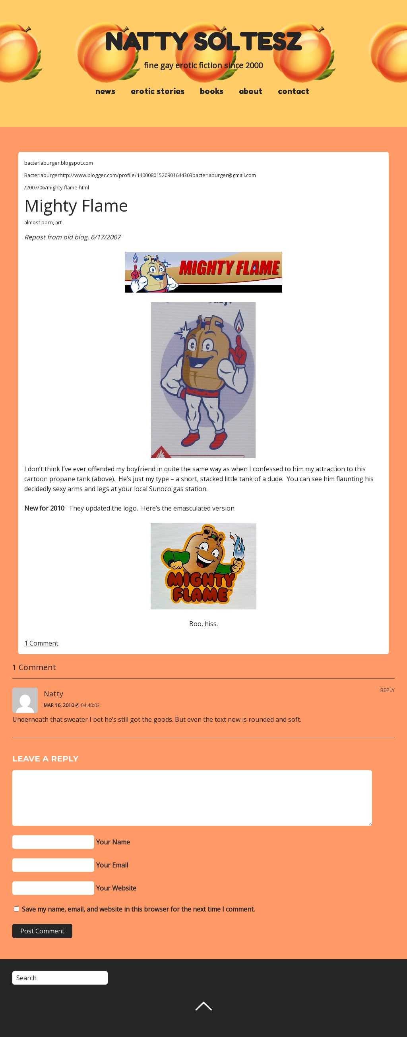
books (211, 91)
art (58, 222)
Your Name (113, 842)
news (105, 91)
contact (293, 91)
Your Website (116, 888)
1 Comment (41, 643)
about (250, 91)
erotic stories (157, 91)
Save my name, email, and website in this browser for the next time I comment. (138, 909)
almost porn (38, 222)
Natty (53, 693)
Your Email (112, 865)
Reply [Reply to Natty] (387, 690)
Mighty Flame (76, 205)
